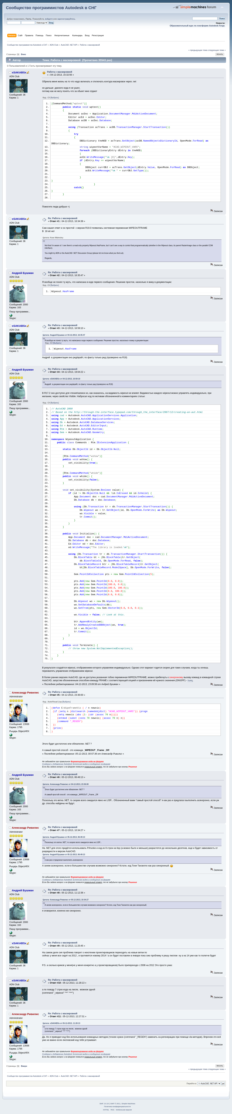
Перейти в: (192, 1083)
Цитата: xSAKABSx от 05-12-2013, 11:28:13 (61, 1023)
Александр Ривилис (25, 692)
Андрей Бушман (23, 272)
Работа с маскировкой (59, 72)
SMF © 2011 (115, 1104)
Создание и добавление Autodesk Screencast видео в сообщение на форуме (76, 764)
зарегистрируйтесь (66, 19)
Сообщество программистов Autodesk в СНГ (51, 7)
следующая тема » (217, 50)
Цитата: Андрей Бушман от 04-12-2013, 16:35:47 (64, 335)
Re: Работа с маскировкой (62, 218)
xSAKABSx (19, 72)
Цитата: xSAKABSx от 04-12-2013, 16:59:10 (61, 379)
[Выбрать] (54, 98)
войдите (49, 19)
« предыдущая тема (197, 50)
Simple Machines (128, 1104)
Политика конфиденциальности (117, 1106)
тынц (190, 680)
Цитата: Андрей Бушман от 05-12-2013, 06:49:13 (64, 837)
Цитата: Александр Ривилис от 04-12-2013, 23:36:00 (65, 784)
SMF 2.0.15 (104, 1104)
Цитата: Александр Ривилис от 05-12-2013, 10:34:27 (65, 900)
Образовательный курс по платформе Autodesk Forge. (197, 26)
